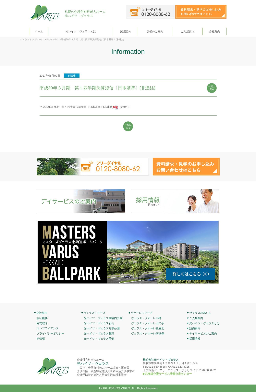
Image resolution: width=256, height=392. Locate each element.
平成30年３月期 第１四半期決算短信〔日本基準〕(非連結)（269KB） (86, 106)
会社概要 (42, 318)
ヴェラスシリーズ (94, 312)
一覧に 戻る (211, 88)
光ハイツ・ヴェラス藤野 (99, 333)
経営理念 (42, 323)
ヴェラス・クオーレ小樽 (146, 318)
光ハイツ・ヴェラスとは (81, 31)
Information (52, 39)
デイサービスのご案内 (203, 333)
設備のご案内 (155, 31)
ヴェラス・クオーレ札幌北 (147, 328)
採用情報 (194, 338)
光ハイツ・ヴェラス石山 (99, 323)
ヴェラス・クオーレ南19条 (148, 333)
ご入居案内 (187, 31)
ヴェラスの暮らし (200, 312)
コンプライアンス (48, 328)
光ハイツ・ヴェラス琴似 (99, 338)
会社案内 (214, 31)
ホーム (39, 31)
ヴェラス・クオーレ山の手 (147, 323)
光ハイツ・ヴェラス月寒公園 (102, 328)
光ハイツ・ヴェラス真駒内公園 (103, 318)
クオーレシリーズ (142, 312)
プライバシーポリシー (50, 333)
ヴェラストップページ (31, 39)
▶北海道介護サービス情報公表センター (167, 373)
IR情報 (41, 338)
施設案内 (125, 31)
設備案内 (194, 328)
